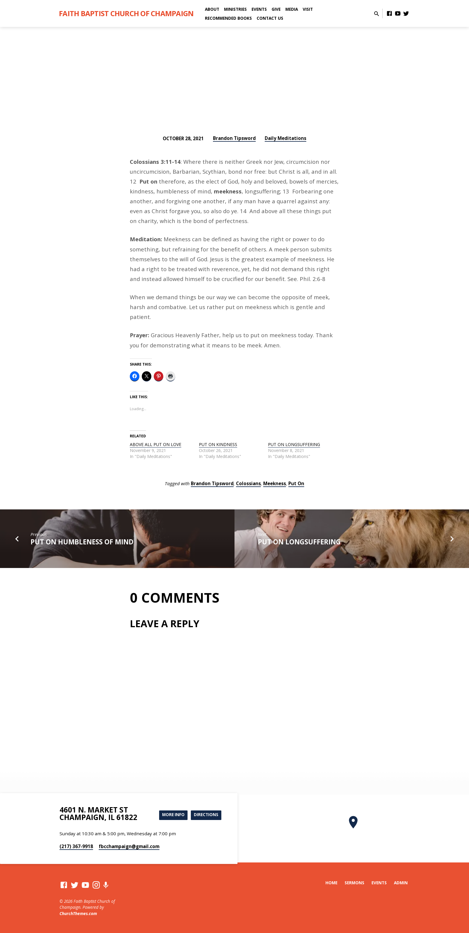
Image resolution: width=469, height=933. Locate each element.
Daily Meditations (285, 138)
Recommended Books (228, 18)
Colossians (248, 483)
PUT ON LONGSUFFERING (294, 444)
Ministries (235, 9)
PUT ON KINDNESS (218, 444)
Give (276, 9)
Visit (308, 9)
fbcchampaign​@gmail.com (129, 846)
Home (331, 882)
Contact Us (270, 18)
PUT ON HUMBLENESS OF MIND (82, 541)
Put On (296, 483)
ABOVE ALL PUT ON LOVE (155, 444)
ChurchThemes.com (78, 913)
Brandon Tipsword (234, 138)
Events (259, 9)
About (212, 9)
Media (291, 9)
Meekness (274, 483)
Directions (205, 815)
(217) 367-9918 (76, 846)
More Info (171, 815)
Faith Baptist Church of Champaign (126, 13)
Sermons (354, 882)
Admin (401, 882)
